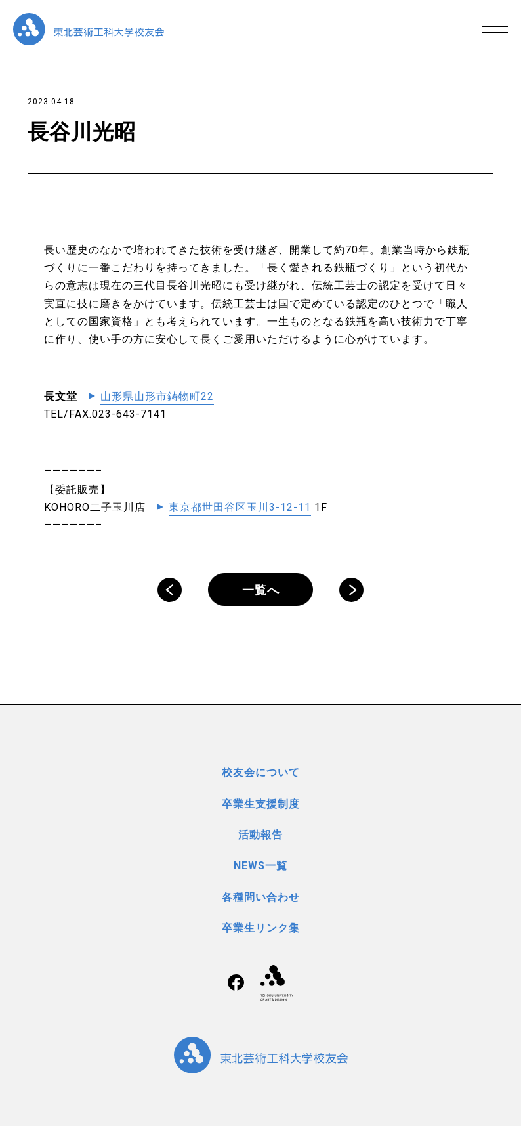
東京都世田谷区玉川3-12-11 (240, 507)
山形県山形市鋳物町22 (157, 396)
